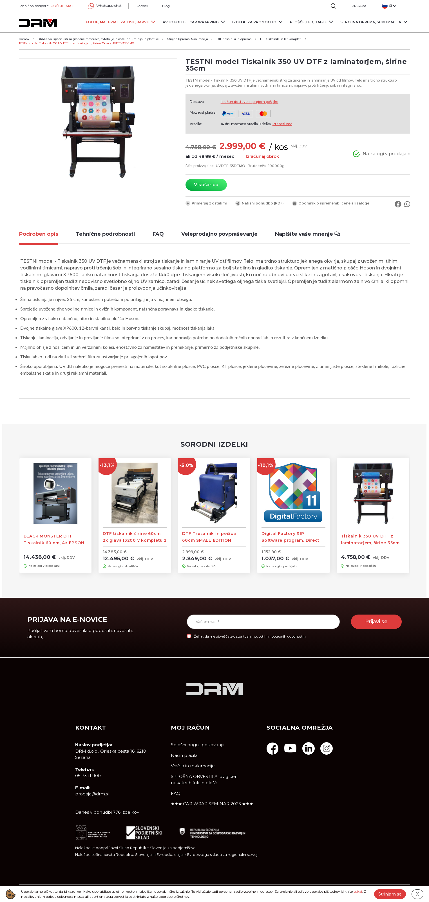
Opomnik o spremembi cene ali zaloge (330, 203)
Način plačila (184, 755)
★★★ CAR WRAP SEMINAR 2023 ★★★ (212, 803)
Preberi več (282, 124)
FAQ (175, 793)
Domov (142, 6)
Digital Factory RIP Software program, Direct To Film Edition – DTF (290, 540)
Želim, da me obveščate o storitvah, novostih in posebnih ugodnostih (250, 636)
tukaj (358, 891)
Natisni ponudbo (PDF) (259, 203)
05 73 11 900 (88, 775)
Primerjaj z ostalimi (206, 203)
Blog (166, 6)
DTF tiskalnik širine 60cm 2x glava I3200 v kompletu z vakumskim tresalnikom (134, 540)
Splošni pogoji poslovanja (197, 744)
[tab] (43, 234)
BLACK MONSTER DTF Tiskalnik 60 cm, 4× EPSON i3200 (54, 543)
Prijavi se (376, 621)
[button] (389, 6)
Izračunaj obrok (262, 156)
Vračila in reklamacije (193, 765)
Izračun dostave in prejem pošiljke (249, 102)
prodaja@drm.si (92, 794)
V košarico (206, 184)
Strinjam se (390, 894)
